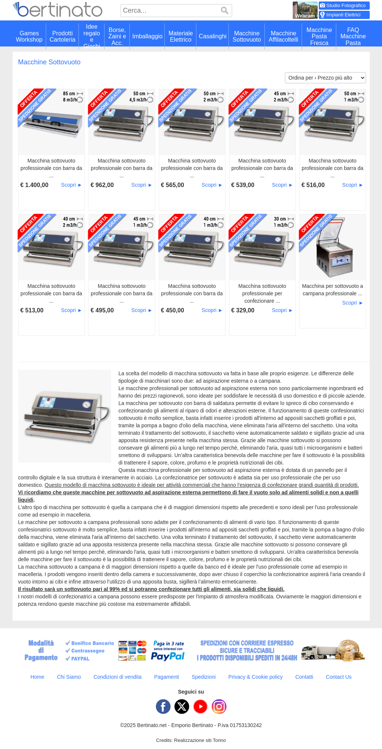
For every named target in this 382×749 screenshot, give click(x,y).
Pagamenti (166, 677)
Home (37, 677)
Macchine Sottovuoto (49, 62)
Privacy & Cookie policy (255, 677)
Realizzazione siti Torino (200, 740)
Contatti (304, 677)
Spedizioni (204, 677)
